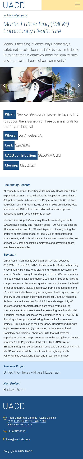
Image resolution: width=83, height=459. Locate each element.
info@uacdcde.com (19, 439)
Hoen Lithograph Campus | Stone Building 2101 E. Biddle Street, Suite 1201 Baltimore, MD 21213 (32, 421)
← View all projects (15, 15)
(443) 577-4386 (16, 431)
